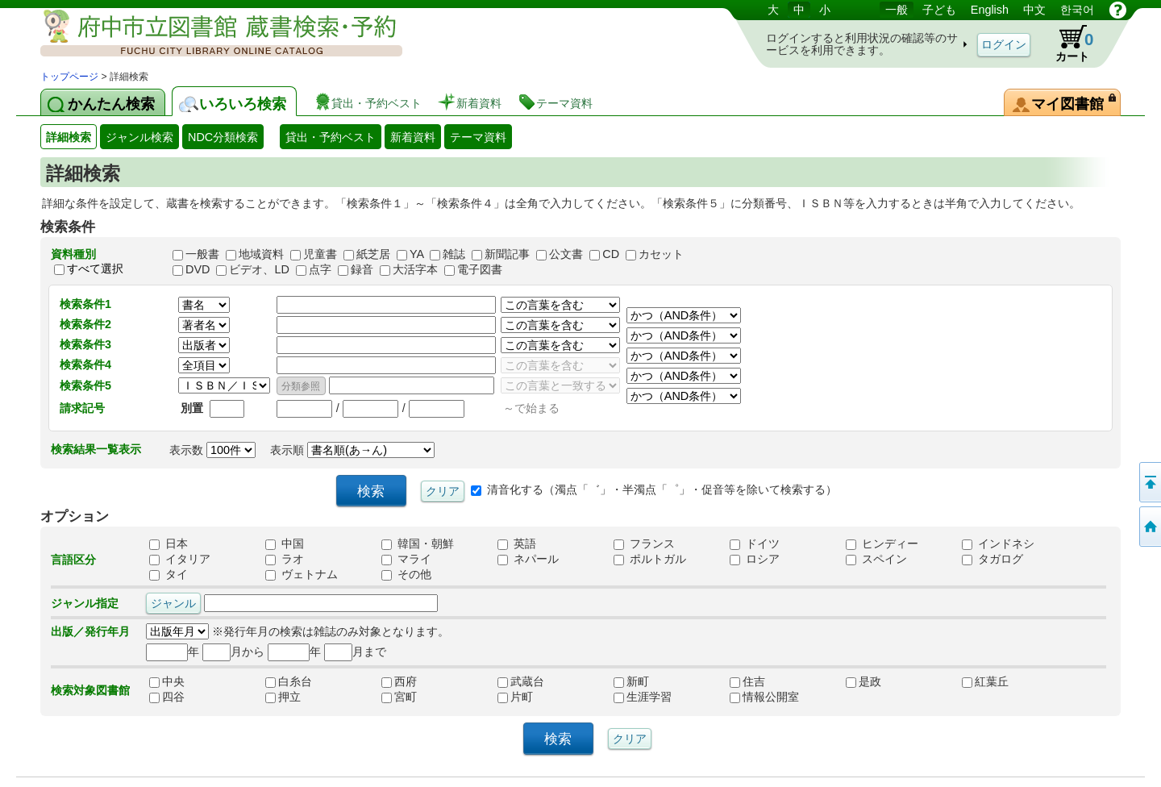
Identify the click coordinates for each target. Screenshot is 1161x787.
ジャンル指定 (85, 603)
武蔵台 (532, 682)
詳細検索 (68, 137)
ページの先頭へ (1149, 482)
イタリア (179, 559)
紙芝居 (373, 254)
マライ (406, 559)
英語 (516, 544)
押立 (300, 697)
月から (233, 651)
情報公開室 (764, 697)
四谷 (183, 697)
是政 (880, 682)
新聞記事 (507, 254)
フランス (644, 544)
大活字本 (415, 269)
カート (1066, 43)
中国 (284, 544)
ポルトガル (650, 559)
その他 (406, 574)
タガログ (992, 559)
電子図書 (479, 269)
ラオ (284, 559)
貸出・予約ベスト (330, 137)
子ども (939, 9)
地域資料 (261, 254)
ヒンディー (882, 544)
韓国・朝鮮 (417, 544)
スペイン (876, 559)
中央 (183, 682)
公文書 (566, 254)
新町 (648, 682)
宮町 (416, 697)
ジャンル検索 (139, 137)
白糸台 (300, 682)
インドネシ (998, 544)
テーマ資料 (478, 137)
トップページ (69, 76)
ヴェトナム (301, 574)
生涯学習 (648, 697)
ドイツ (755, 544)
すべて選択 (95, 268)
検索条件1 (85, 304)
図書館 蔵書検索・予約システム (209, 34)
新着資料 (412, 137)
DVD (197, 269)
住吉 (764, 682)
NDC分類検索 (223, 137)
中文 (1034, 9)
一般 (896, 9)
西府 (416, 682)
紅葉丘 (996, 682)
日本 (168, 544)
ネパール (528, 559)
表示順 (352, 449)
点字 (320, 269)
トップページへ (1149, 526)
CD (610, 254)
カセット (661, 254)
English (990, 9)
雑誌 (454, 254)
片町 (532, 697)
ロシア (755, 559)
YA (416, 254)
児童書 (320, 254)
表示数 (212, 449)
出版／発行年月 (90, 631)
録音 (362, 269)
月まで (355, 651)
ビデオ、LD (259, 269)
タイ (168, 574)
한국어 (1077, 9)
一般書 (202, 254)
